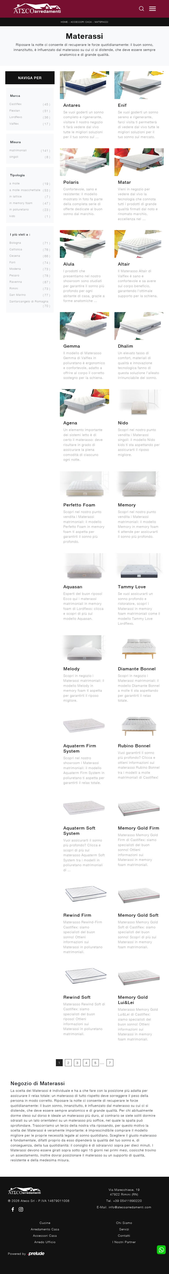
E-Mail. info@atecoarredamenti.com (124, 1207)
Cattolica (15, 249)
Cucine (45, 1223)
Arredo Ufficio (45, 1242)
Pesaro (14, 275)
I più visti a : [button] (20, 234)
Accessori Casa (81, 22)
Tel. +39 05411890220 (124, 1201)
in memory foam (21, 203)
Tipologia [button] (17, 175)
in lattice (15, 196)
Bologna (15, 242)
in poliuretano (19, 209)
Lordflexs (15, 117)
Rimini (13, 288)
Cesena (14, 255)
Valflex (14, 123)
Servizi (124, 1229)
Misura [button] (15, 142)
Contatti (124, 1235)
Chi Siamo (124, 1223)
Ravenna (15, 281)
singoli (13, 156)
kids (12, 216)
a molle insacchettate (24, 190)
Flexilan (14, 110)
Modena (15, 268)
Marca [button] (15, 95)
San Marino (17, 294)
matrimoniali (18, 150)
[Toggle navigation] (152, 9)
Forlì (12, 262)
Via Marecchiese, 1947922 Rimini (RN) (124, 1192)
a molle (14, 183)
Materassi (101, 22)
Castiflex (15, 104)
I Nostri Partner (124, 1242)
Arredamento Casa (45, 1229)
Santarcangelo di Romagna (28, 301)
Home (64, 22)
